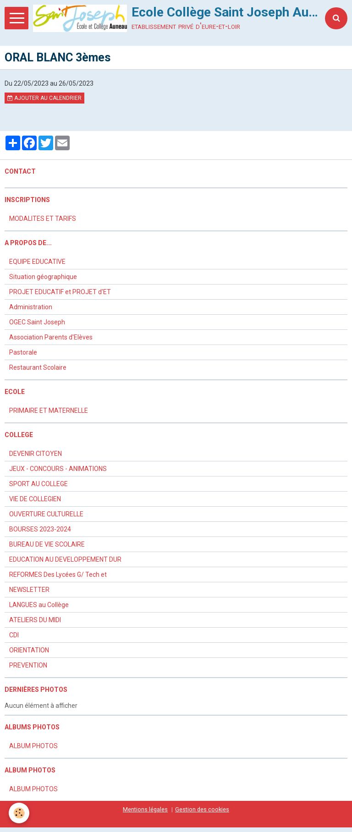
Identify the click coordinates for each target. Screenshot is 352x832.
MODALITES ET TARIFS (42, 218)
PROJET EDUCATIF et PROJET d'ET (60, 292)
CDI (14, 635)
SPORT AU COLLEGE (38, 483)
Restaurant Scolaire (37, 367)
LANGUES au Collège (39, 604)
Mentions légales (145, 809)
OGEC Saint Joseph (37, 322)
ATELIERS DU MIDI (35, 620)
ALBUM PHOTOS (33, 746)
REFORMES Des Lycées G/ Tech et (58, 574)
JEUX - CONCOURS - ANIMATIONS (58, 468)
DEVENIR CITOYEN (35, 453)
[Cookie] (19, 813)
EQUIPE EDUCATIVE (37, 261)
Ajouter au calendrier (44, 98)
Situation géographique (43, 276)
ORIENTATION (29, 650)
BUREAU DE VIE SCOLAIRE (47, 544)
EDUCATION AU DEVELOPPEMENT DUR (65, 559)
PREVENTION (28, 665)
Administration (30, 307)
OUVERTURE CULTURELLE (46, 514)
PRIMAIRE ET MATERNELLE (48, 410)
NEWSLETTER (29, 589)
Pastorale (23, 352)
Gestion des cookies (202, 809)
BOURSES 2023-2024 (40, 529)
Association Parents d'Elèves (51, 337)
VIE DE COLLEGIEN (35, 499)
